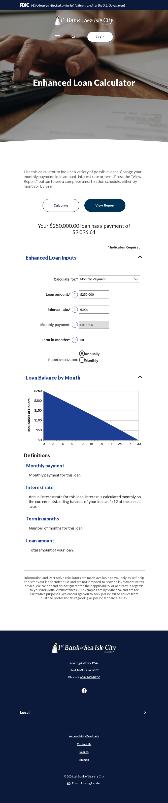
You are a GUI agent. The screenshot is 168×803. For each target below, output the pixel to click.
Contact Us (84, 744)
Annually (92, 354)
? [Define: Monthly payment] (75, 324)
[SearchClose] (73, 37)
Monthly (91, 361)
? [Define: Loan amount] (75, 294)
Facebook (84, 690)
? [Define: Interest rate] (75, 309)
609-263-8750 (90, 677)
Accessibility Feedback (84, 736)
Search (84, 752)
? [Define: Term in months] (75, 339)
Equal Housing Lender (86, 783)
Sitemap (84, 759)
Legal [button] (24, 712)
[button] (84, 257)
